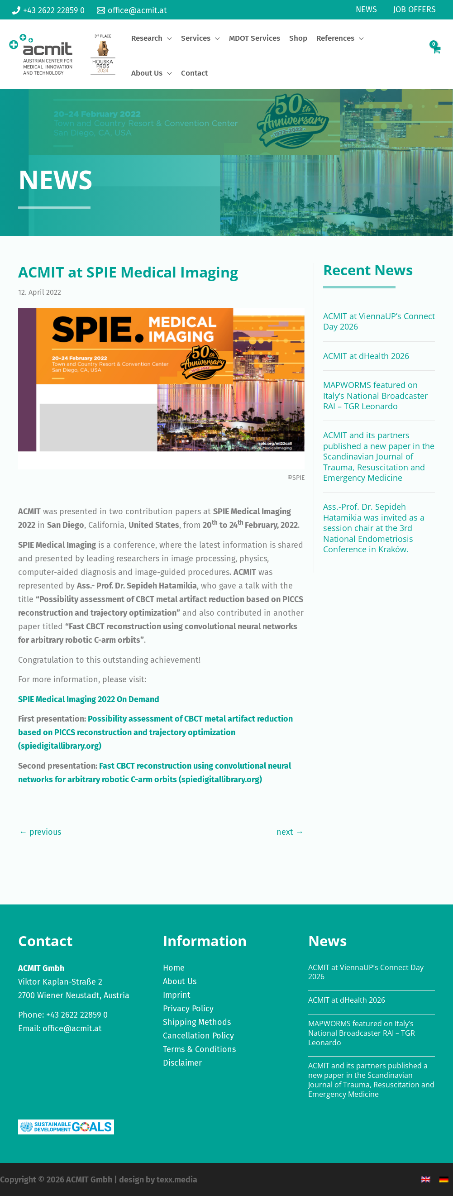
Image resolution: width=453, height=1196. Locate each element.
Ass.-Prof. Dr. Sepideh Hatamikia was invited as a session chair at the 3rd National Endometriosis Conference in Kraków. (373, 528)
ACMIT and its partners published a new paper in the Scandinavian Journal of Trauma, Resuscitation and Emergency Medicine (378, 456)
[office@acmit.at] (131, 10)
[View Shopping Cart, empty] (436, 54)
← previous (40, 832)
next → (290, 832)
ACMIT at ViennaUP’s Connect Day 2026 (379, 321)
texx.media (177, 1180)
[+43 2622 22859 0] (48, 10)
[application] (167, 38)
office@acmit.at (72, 1028)
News (366, 9)
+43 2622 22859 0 (77, 1015)
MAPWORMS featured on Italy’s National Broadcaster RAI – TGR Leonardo (375, 395)
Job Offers (414, 9)
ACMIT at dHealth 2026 (366, 355)
